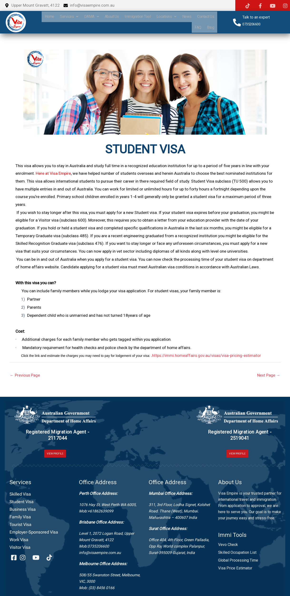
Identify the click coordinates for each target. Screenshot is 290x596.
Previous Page (25, 375)
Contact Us (178, 27)
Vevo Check (228, 544)
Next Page (268, 375)
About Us (132, 16)
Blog (210, 27)
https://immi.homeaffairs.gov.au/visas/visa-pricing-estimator (207, 355)
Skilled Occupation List (237, 552)
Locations (188, 16)
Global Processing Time (238, 560)
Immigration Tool (159, 16)
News (209, 16)
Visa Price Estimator (235, 568)
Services (88, 16)
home (67, 16)
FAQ (196, 27)
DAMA (110, 16)
